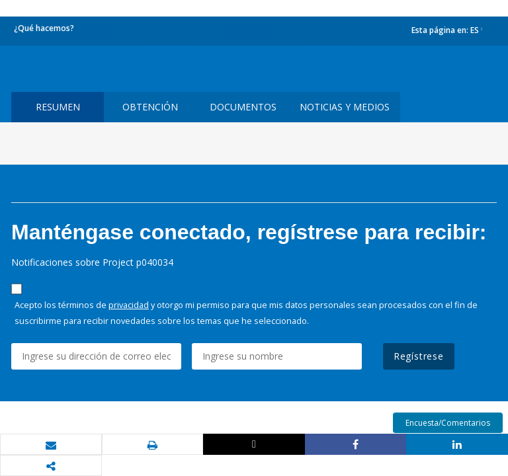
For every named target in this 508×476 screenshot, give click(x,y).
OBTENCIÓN (150, 106)
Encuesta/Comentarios (447, 422)
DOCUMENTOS (243, 106)
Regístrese (419, 356)
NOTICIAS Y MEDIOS (345, 106)
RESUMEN (58, 106)
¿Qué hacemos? (44, 28)
